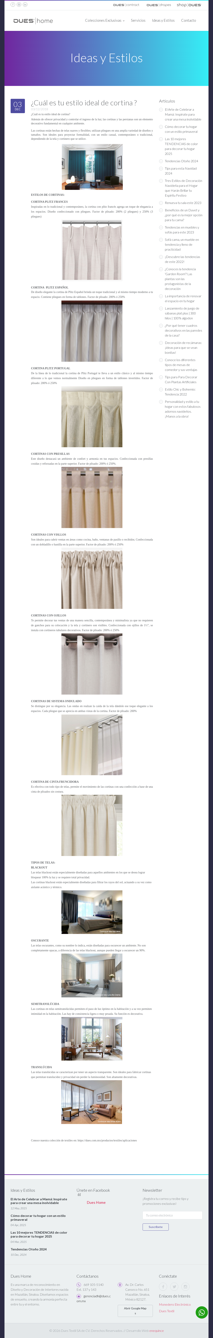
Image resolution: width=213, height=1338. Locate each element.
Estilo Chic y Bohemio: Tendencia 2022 (177, 391)
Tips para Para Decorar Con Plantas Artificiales (178, 379)
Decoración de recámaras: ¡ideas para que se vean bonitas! (180, 347)
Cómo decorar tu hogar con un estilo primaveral (178, 129)
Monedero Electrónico (175, 1304)
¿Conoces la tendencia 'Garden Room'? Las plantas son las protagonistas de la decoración (177, 279)
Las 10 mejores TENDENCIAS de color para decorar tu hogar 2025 (178, 146)
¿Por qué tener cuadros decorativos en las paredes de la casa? (180, 330)
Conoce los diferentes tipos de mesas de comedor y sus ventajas (178, 365)
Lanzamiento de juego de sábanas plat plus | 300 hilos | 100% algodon (179, 313)
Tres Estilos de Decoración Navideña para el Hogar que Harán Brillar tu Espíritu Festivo (180, 188)
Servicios (138, 20)
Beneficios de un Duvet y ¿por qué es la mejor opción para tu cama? (180, 215)
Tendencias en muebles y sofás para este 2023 (179, 229)
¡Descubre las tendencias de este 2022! (179, 259)
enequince (156, 1330)
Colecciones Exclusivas (104, 20)
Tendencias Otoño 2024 (178, 161)
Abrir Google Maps (135, 1310)
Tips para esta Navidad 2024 (178, 170)
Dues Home (96, 1202)
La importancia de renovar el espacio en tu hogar (180, 298)
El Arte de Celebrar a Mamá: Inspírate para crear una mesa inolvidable (180, 114)
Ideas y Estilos (163, 20)
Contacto (188, 20)
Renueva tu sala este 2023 (180, 203)
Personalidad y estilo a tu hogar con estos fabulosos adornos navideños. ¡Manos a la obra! (180, 409)
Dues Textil (166, 1311)
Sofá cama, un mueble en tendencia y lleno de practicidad (179, 244)
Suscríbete (156, 1227)
